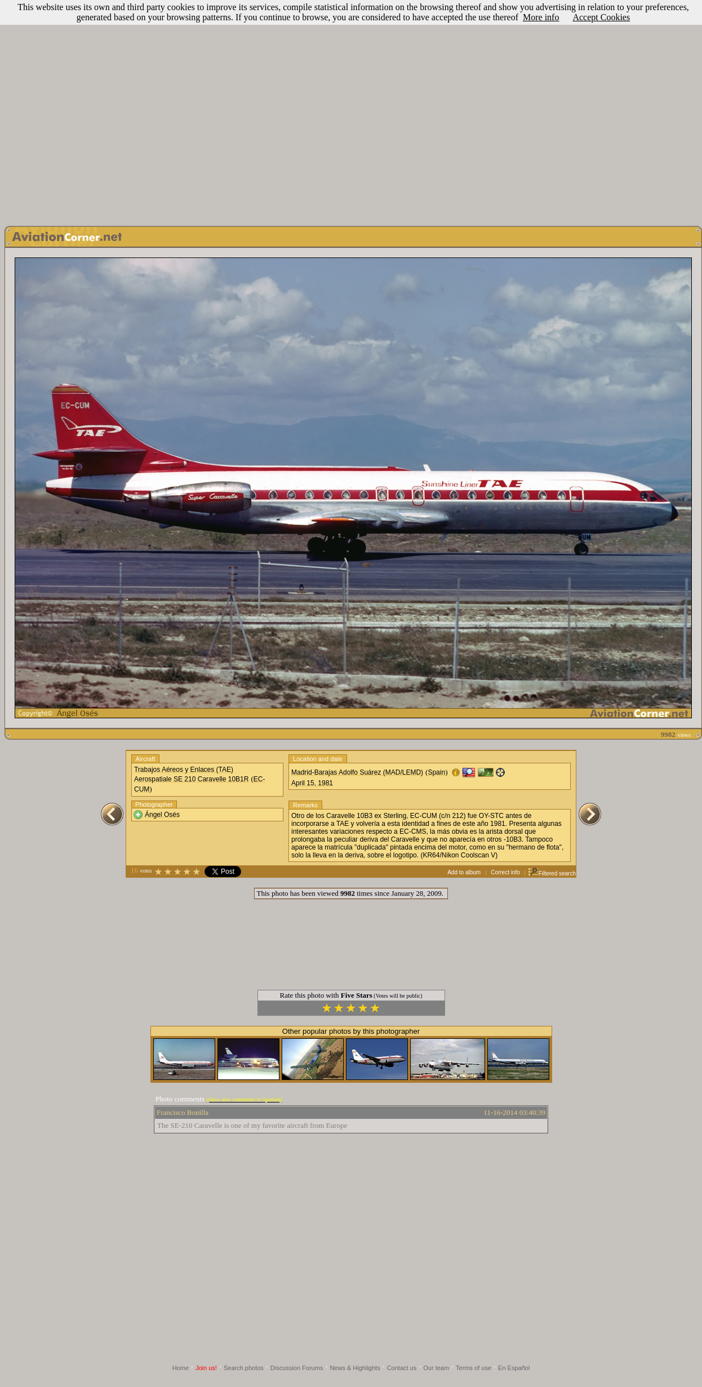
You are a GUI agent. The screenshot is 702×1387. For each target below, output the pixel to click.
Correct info (505, 872)
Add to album (464, 872)
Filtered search (552, 873)
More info (541, 17)
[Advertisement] (349, 110)
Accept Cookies (601, 17)
